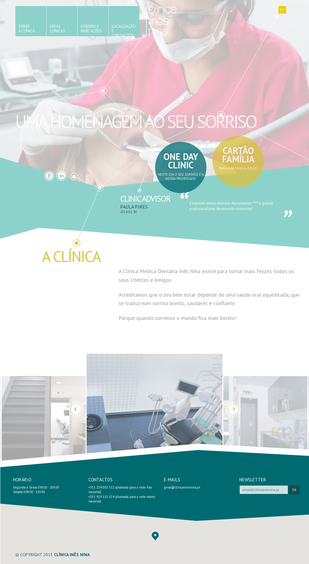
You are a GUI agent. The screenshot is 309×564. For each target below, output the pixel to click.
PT (282, 10)
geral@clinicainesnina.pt (182, 487)
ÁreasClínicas (57, 28)
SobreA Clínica (26, 28)
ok (294, 490)
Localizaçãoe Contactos (123, 30)
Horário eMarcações (91, 28)
